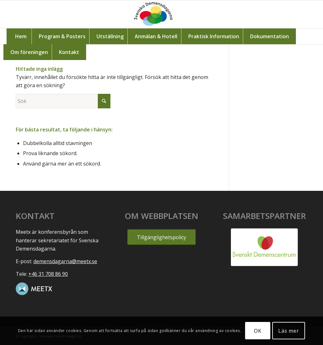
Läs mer (288, 330)
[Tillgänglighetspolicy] (161, 237)
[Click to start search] (104, 101)
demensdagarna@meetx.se (65, 261)
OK (257, 330)
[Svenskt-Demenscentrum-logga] (264, 247)
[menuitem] (20, 36)
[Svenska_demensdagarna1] (161, 14)
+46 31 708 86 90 (48, 273)
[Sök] (63, 101)
